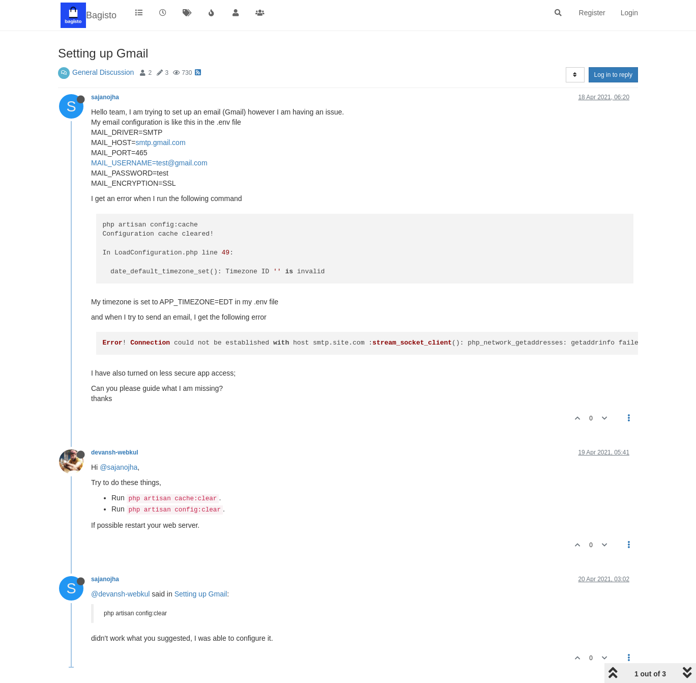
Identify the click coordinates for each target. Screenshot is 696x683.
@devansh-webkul (120, 594)
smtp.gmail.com (161, 142)
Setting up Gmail (201, 594)
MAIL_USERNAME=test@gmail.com (149, 163)
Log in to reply (613, 74)
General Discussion (103, 72)
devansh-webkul (114, 452)
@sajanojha (118, 467)
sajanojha (105, 97)
